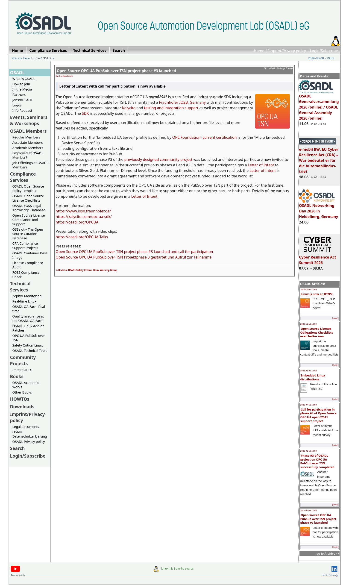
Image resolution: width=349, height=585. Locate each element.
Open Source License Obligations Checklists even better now (316, 332)
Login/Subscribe (324, 50)
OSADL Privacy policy (28, 441)
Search (17, 448)
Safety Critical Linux (27, 345)
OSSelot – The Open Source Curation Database (27, 233)
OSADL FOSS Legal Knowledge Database (28, 207)
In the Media (22, 89)
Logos (17, 105)
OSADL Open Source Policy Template (28, 188)
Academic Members (27, 148)
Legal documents (25, 426)
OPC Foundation (186, 137)
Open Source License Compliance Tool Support (28, 219)
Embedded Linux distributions (312, 377)
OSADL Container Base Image (30, 255)
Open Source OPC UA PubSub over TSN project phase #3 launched (318, 519)
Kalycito (128, 107)
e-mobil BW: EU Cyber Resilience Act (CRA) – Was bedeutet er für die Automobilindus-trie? (318, 158)
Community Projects (23, 360)
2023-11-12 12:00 (308, 324)
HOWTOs (19, 399)
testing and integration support (171, 107)
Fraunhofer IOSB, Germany (182, 102)
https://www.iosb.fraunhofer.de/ (83, 211)
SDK (85, 113)
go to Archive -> (328, 553)
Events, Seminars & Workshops (29, 120)
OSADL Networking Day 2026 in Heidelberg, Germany (318, 209)
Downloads (22, 406)
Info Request (22, 110)
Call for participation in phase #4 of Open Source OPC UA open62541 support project (318, 415)
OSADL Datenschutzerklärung (29, 434)
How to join (21, 84)
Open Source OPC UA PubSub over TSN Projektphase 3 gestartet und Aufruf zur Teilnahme (134, 257)
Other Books (22, 392)
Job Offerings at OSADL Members (30, 165)
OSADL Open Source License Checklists (28, 198)
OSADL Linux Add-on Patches (28, 328)
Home (259, 50)
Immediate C (22, 369)
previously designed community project (158, 159)
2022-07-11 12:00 (308, 405)
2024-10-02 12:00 (308, 289)
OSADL (47, 58)
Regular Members (26, 137)
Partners (19, 94)
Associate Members (27, 142)
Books (16, 376)
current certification (219, 137)
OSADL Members (28, 131)
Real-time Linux (24, 301)
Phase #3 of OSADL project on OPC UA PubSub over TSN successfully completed (317, 461)
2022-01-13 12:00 (308, 451)
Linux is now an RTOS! (317, 294)
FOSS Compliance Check (26, 274)
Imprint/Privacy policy (287, 50)
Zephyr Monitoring (27, 296)
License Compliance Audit (27, 265)
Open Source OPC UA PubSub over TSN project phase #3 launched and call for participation (134, 251)
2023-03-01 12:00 (308, 371)
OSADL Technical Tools (29, 350)
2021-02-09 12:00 (308, 510)
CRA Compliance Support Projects (25, 245)
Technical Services (20, 286)
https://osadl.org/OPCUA (77, 222)
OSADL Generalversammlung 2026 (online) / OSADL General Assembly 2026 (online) (319, 105)
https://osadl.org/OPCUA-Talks (82, 236)
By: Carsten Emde (64, 75)
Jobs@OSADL (22, 100)
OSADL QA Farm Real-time (29, 308)
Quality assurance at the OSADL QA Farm (28, 318)
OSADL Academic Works (25, 384)
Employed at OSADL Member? (27, 155)
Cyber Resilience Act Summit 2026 (317, 257)
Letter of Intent (261, 165)
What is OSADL (23, 78)
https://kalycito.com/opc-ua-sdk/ (84, 216)
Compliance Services (23, 177)
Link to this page (329, 575)
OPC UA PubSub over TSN (28, 337)
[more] (335, 318)
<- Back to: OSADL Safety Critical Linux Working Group (86, 270)
